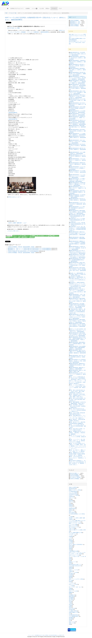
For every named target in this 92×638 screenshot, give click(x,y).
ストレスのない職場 (73, 524)
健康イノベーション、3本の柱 (75, 523)
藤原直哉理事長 (45, 32)
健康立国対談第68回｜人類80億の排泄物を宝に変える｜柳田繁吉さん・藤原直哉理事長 (77, 62)
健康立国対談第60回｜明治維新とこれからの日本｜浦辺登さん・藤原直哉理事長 (77, 88)
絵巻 (70, 560)
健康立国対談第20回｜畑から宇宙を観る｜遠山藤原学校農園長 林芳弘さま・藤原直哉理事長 (77, 260)
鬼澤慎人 (71, 510)
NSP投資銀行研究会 (73, 494)
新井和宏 (71, 589)
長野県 (70, 563)
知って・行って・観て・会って (75, 587)
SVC (70, 613)
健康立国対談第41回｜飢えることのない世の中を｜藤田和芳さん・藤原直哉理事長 (77, 156)
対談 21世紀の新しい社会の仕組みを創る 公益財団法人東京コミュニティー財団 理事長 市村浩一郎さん (77, 395)
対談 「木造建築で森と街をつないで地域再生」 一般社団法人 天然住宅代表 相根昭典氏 (77, 433)
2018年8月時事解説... (74, 474)
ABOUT (61, 635)
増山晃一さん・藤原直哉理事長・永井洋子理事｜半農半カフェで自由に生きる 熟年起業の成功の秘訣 (77, 274)
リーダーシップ (72, 507)
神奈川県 (71, 604)
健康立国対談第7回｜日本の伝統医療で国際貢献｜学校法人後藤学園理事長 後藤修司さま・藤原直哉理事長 (77, 348)
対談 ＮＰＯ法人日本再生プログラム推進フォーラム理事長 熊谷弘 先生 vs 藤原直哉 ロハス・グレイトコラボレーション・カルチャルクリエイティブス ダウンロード (78, 446)
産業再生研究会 (72, 508)
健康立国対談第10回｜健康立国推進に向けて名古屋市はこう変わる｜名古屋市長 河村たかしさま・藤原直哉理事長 (77, 334)
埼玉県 (70, 601)
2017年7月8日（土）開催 (13, 28)
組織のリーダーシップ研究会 (75, 490)
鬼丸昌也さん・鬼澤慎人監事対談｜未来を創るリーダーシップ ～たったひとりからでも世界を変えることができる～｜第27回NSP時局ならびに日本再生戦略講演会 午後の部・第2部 (77, 285)
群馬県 (70, 581)
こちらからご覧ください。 (13, 230)
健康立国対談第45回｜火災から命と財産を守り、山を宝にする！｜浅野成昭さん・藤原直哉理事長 (77, 141)
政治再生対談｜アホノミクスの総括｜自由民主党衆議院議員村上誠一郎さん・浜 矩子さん (77, 220)
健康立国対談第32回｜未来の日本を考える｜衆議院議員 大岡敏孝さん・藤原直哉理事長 (77, 192)
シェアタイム (72, 583)
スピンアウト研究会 (73, 492)
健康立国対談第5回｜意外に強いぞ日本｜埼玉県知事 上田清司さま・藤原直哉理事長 (77, 357)
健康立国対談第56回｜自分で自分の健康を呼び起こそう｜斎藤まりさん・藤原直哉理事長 (77, 104)
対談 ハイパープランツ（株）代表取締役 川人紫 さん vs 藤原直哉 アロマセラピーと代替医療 (77, 441)
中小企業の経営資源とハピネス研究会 (77, 513)
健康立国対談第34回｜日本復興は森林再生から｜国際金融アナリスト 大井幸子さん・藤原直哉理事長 (77, 184)
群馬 (70, 593)
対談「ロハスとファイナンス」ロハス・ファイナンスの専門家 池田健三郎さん (77, 437)
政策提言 (71, 504)
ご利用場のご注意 (47, 635)
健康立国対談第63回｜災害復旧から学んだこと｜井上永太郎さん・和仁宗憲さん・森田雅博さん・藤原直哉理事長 (77, 78)
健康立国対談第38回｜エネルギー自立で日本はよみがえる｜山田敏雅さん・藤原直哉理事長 (77, 168)
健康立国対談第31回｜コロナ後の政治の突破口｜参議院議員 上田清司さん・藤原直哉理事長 (77, 196)
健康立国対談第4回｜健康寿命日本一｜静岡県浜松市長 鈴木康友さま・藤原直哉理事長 (77, 365)
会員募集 (28, 8)
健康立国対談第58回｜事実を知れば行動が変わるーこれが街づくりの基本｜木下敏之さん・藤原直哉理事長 (77, 96)
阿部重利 (71, 576)
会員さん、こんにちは (73, 569)
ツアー (70, 537)
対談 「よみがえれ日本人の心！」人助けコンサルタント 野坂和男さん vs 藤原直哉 (78, 458)
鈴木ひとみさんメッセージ (14, 197)
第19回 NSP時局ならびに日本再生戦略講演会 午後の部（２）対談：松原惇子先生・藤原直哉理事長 (77, 361)
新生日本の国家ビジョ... (75, 473)
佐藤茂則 (71, 567)
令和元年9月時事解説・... (75, 475)
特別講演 (71, 540)
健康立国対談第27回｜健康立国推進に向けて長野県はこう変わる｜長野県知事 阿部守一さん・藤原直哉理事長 (77, 212)
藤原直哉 (32, 237)
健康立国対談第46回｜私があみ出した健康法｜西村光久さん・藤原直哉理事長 (77, 137)
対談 (50, 235)
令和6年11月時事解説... (75, 478)
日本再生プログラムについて (16, 8)
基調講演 (71, 506)
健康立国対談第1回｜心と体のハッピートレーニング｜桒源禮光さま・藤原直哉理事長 (77, 374)
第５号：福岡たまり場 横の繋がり (76, 544)
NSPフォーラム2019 (73, 591)
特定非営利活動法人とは (55, 635)
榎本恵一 (71, 539)
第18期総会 (71, 617)
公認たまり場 (72, 528)
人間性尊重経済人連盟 (73, 551)
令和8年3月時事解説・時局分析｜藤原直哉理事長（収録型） (21, 246)
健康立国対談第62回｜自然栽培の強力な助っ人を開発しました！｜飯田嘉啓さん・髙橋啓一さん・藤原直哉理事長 (77, 82)
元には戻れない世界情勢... (75, 477)
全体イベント (27, 235)
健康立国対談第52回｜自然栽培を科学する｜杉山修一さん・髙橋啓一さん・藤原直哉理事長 (77, 117)
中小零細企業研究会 (73, 491)
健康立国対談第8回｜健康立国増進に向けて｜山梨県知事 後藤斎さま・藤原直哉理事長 (77, 343)
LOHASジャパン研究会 (74, 495)
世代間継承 (71, 597)
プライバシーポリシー (31, 635)
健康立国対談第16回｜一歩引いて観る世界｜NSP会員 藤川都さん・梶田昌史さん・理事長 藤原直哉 (77, 296)
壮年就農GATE (72, 595)
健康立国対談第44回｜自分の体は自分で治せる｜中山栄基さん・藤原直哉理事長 (77, 145)
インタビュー (72, 535)
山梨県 (70, 605)
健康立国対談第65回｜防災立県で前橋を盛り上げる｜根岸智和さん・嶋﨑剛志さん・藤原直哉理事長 (77, 74)
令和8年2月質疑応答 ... (75, 24)
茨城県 (70, 588)
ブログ (60, 8)
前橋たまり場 (72, 622)
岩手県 (70, 549)
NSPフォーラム (72, 621)
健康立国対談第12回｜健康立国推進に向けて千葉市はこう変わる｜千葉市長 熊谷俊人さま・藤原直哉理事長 (77, 321)
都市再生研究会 (72, 488)
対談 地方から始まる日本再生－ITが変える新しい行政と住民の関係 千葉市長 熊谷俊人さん (77, 399)
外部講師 (33, 235)
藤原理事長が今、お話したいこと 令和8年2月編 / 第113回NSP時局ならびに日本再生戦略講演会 (29, 249)
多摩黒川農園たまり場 (73, 612)
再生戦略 (71, 619)
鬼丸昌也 (71, 547)
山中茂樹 (71, 541)
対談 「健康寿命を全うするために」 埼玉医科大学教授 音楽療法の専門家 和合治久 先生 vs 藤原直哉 (77, 454)
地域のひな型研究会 (73, 487)
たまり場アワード (72, 533)
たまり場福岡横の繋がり (74, 616)
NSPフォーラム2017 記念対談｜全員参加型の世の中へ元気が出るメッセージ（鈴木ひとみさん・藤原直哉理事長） (77, 330)
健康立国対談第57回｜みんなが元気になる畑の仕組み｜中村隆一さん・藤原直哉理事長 (77, 100)
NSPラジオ (71, 501)
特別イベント (56, 235)
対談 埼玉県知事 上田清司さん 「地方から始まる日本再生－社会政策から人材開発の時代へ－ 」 (77, 406)
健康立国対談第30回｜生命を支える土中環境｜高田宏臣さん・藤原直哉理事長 (77, 200)
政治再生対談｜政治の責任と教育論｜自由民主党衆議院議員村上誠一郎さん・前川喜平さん (77, 216)
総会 (70, 499)
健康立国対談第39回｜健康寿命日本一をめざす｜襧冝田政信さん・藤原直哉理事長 (77, 164)
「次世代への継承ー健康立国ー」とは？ (17, 222)
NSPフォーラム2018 (73, 572)
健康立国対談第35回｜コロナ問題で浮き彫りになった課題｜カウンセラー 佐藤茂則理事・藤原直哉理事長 (77, 180)
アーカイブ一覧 (12, 13)
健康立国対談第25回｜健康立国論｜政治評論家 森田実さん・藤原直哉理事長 (77, 239)
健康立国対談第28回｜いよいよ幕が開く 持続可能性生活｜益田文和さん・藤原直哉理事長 (77, 208)
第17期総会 (71, 599)
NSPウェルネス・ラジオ (74, 555)
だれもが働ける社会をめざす (75, 565)
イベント (34, 8)
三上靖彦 (71, 516)
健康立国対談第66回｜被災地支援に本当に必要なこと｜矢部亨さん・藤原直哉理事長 (77, 70)
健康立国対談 (72, 596)
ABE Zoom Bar (72, 608)
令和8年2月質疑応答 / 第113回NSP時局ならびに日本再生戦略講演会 (23, 251)
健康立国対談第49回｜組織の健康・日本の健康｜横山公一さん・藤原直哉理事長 (77, 127)
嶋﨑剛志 (71, 592)
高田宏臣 (71, 568)
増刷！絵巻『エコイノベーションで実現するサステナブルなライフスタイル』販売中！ (77, 36)
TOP (6, 13)
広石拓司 (71, 575)
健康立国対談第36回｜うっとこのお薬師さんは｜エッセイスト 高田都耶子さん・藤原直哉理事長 (77, 176)
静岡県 (70, 607)
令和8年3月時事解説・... (75, 20)
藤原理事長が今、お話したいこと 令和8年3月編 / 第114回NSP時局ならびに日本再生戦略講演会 (29, 248)
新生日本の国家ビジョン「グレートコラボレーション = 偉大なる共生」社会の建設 (77, 42)
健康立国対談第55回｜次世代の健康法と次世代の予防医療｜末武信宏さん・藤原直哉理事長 (77, 108)
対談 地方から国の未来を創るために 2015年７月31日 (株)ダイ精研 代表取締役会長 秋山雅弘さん (77, 391)
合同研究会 (71, 496)
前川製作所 (71, 609)
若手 (70, 620)
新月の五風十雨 (72, 512)
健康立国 (71, 545)
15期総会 (71, 571)
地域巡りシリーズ (72, 561)
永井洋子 (71, 543)
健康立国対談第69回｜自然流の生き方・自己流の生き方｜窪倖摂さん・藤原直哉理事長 (77, 58)
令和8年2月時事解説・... (75, 25)
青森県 (70, 548)
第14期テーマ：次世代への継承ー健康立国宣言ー (17, 237)
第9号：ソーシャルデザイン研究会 (76, 579)
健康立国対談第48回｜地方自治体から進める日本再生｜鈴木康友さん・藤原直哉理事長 (77, 131)
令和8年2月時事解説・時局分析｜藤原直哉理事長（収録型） (21, 252)
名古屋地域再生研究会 (73, 615)
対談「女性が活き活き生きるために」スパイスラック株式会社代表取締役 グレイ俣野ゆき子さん (78, 410)
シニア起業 (71, 585)
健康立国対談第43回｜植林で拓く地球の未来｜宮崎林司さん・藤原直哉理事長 (77, 149)
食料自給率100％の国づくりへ (75, 564)
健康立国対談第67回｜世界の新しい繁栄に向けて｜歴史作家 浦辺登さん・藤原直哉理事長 (77, 66)
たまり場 (41, 8)
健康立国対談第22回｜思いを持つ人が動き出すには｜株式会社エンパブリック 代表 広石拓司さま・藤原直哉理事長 (77, 252)
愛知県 (70, 577)
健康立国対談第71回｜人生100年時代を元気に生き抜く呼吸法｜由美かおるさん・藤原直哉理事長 (77, 54)
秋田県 (70, 559)
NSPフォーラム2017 (17, 235)
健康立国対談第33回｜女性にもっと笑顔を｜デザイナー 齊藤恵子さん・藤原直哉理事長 (77, 188)
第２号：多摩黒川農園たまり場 (75, 532)
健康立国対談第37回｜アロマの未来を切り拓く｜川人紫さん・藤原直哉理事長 (77, 172)
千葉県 (70, 603)
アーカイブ (54, 8)
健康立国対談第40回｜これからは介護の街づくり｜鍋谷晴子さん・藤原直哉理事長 (77, 160)
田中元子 (71, 600)
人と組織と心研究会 (73, 611)
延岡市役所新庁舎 (12, 119)
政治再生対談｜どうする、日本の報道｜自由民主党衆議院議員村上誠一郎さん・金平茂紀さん (77, 224)
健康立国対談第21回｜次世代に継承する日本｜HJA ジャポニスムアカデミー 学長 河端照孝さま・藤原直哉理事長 (77, 256)
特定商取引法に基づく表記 (40, 635)
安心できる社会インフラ (42, 235)
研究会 (47, 8)
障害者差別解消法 (12, 112)
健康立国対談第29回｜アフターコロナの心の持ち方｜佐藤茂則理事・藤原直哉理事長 (77, 204)
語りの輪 (71, 580)
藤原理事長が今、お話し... (75, 21)
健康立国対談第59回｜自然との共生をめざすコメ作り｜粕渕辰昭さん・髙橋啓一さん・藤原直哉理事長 (77, 92)
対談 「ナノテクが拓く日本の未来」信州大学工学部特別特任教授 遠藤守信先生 (77, 426)
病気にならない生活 (73, 525)
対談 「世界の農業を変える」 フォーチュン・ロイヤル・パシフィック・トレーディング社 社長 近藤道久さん (77, 417)
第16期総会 (71, 573)
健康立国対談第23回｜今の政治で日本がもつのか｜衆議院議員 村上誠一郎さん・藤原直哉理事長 (77, 248)
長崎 (70, 624)
